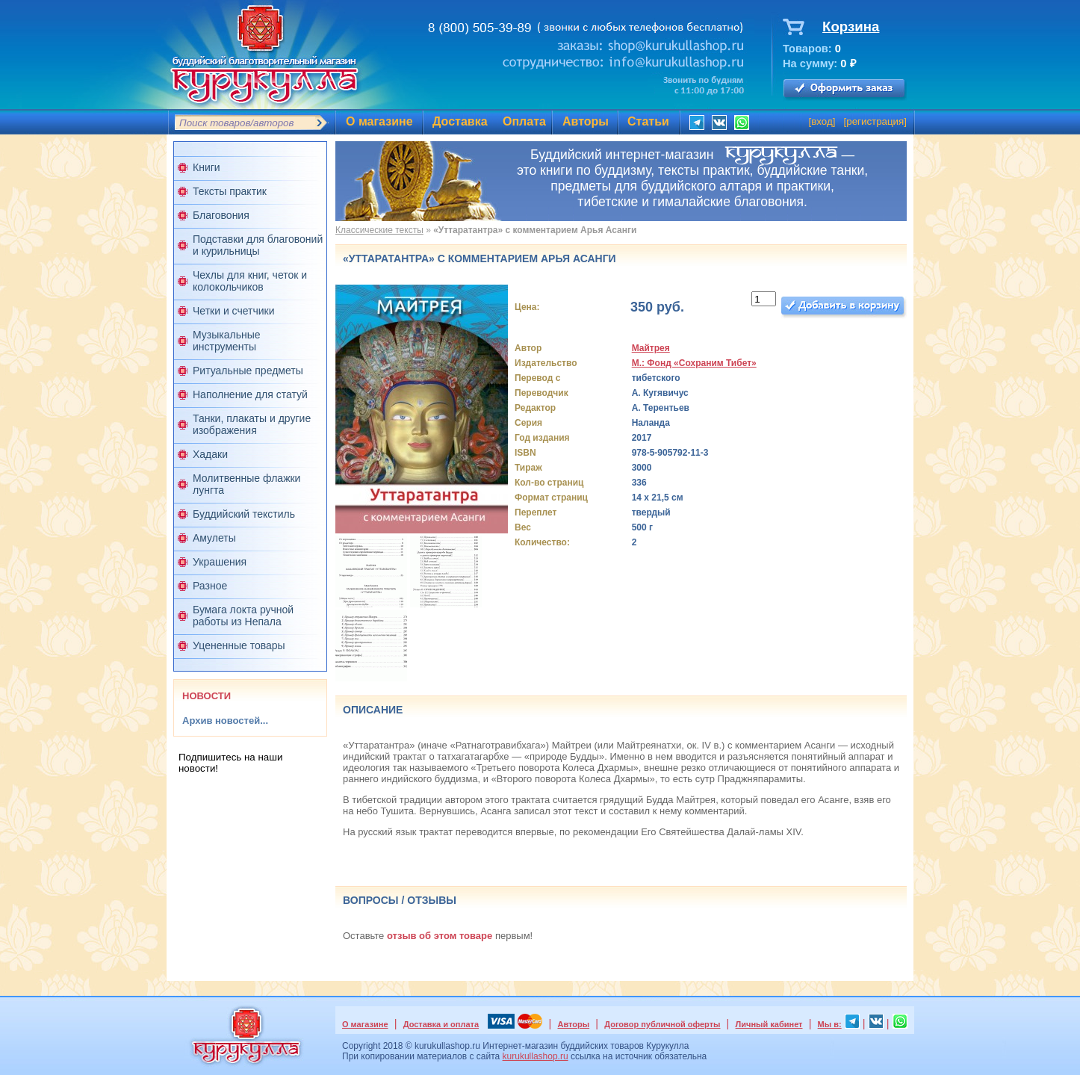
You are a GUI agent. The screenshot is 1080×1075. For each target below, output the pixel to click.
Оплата (524, 121)
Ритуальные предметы (248, 371)
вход (822, 121)
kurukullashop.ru (535, 1056)
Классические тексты (379, 230)
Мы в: (830, 1024)
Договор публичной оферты (662, 1024)
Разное (210, 586)
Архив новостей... (225, 720)
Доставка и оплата (441, 1024)
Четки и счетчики (234, 311)
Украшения (219, 562)
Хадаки (210, 454)
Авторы (585, 121)
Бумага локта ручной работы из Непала (243, 616)
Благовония (221, 215)
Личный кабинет (769, 1024)
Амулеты (214, 538)
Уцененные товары (239, 645)
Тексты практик (230, 191)
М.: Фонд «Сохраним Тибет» (694, 363)
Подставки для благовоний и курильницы (258, 245)
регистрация (875, 121)
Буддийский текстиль (244, 514)
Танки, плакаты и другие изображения (252, 424)
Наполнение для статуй (250, 394)
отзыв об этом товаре (439, 935)
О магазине (379, 121)
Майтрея (651, 348)
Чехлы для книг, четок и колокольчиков (250, 281)
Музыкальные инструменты (227, 341)
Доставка (460, 121)
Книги (206, 167)
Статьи (648, 121)
